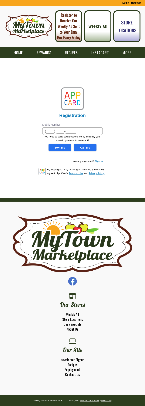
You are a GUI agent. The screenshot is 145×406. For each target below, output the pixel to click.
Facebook (72, 281)
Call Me (85, 147)
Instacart (100, 52)
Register (136, 2)
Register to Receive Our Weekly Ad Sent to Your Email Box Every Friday (68, 26)
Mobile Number (51, 124)
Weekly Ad (97, 26)
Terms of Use (76, 173)
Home (18, 52)
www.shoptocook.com (89, 400)
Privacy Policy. (97, 173)
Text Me (60, 147)
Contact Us (72, 374)
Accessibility (106, 400)
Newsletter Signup (72, 359)
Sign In (99, 161)
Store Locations (126, 26)
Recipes (71, 52)
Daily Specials (72, 324)
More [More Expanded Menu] (127, 52)
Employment (72, 369)
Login (125, 2)
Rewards (43, 52)
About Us (72, 329)
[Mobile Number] (72, 131)
